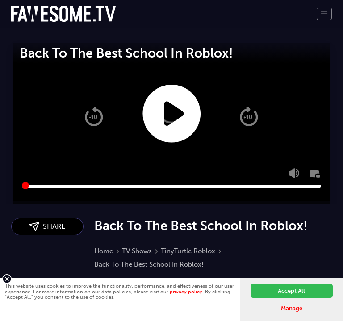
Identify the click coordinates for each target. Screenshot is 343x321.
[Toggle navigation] (324, 14)
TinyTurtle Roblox (188, 251)
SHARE (47, 226)
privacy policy (186, 291)
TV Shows (137, 251)
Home (103, 251)
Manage (291, 308)
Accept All (291, 291)
